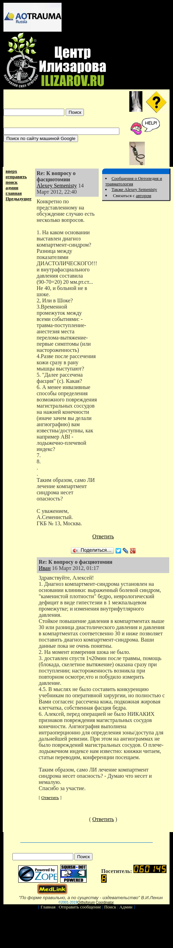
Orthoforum (86, 902)
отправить (16, 176)
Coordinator (105, 902)
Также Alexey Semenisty (134, 189)
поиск (12, 182)
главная (14, 193)
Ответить (103, 536)
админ (12, 187)
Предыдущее (18, 198)
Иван (45, 568)
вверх (11, 171)
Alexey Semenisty (57, 185)
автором (143, 195)
